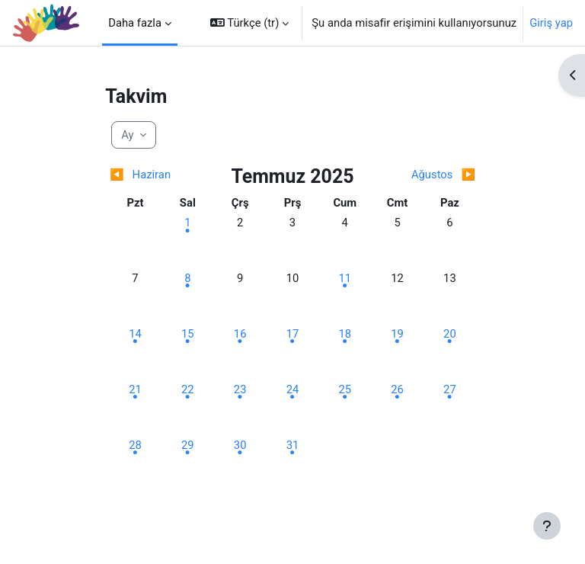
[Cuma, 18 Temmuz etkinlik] (345, 334)
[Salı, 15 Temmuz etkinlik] (187, 334)
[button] (249, 23)
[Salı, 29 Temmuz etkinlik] (187, 445)
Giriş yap (551, 23)
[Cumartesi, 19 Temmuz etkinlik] (397, 334)
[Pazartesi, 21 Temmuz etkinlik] (135, 389)
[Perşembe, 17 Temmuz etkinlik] (292, 334)
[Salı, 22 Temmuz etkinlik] (187, 389)
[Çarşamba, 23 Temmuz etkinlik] (240, 389)
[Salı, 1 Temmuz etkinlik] (187, 222)
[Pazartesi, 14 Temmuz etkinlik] (135, 334)
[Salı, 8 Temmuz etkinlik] (187, 278)
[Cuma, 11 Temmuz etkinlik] (345, 278)
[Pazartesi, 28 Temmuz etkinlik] (135, 445)
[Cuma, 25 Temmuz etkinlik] (345, 389)
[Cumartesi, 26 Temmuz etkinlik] (397, 389)
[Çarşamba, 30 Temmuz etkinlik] (240, 445)
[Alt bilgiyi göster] (547, 526)
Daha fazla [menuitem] (134, 23)
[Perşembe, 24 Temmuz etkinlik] (292, 389)
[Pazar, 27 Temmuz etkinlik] (449, 389)
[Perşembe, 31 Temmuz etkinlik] (292, 445)
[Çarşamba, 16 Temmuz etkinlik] (240, 334)
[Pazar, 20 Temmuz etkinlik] (449, 334)
